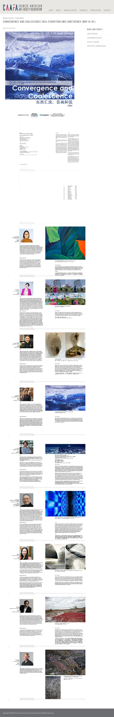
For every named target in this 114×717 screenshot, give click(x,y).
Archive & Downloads (96, 46)
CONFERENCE (95, 10)
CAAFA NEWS (19, 18)
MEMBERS (84, 10)
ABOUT (58, 10)
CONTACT (107, 10)
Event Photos (93, 42)
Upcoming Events (94, 38)
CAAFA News (92, 33)
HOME (51, 10)
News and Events (95, 29)
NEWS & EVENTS (70, 10)
